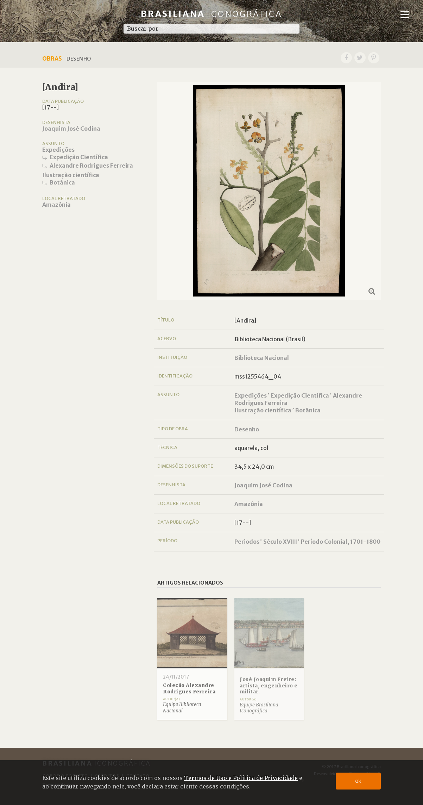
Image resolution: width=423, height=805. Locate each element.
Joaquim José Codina (71, 128)
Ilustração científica (70, 175)
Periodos (246, 541)
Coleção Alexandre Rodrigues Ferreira (189, 688)
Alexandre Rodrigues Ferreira (91, 165)
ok (358, 781)
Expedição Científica (79, 157)
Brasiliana (212, 13)
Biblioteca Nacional (261, 357)
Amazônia (56, 204)
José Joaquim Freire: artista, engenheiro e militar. (269, 685)
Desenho (246, 429)
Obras (52, 58)
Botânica (62, 182)
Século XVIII (280, 541)
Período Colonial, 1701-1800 (340, 541)
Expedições (58, 149)
